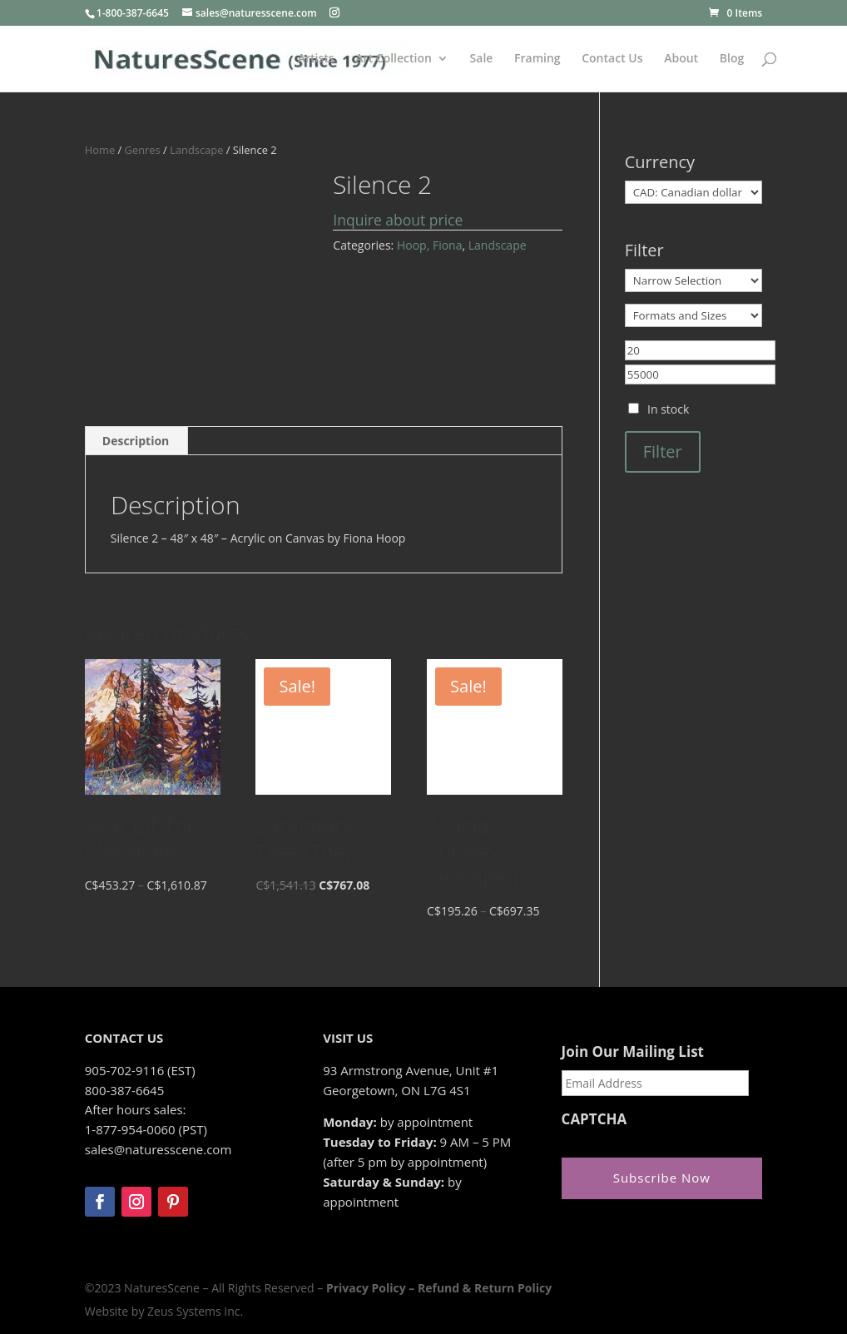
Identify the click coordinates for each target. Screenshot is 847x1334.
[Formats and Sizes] (693, 315)
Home (100, 149)
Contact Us (612, 59)
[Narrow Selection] (693, 280)
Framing (537, 59)
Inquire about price (398, 220)
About (681, 59)
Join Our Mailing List (633, 1052)
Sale (481, 59)
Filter (662, 451)
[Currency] (693, 192)
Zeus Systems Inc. (195, 1311)
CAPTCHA (594, 1119)
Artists (316, 59)
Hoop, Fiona (430, 245)
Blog (732, 59)
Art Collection (393, 59)
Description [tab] (136, 441)
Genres (143, 149)
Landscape (196, 149)
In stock (668, 409)
